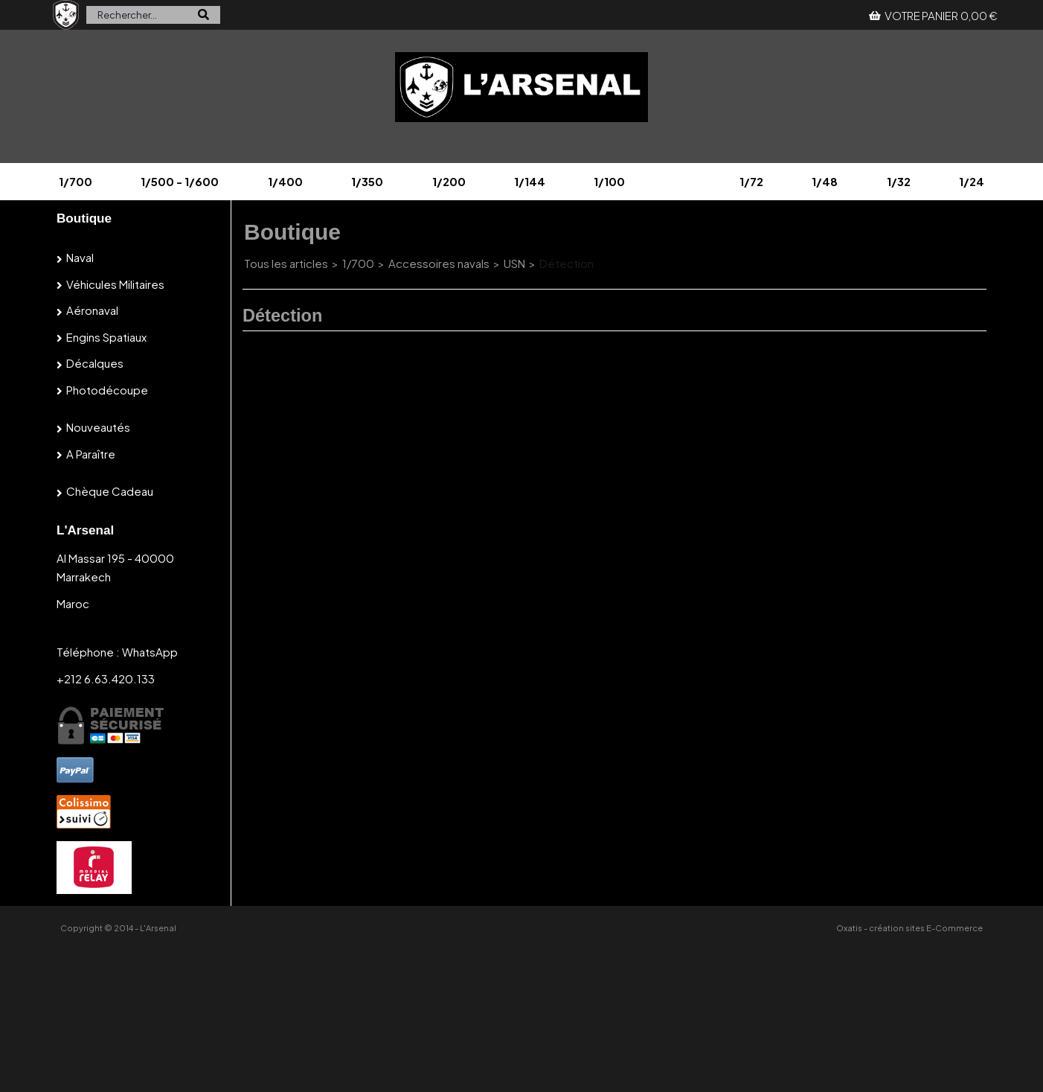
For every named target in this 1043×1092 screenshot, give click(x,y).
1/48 (825, 181)
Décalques (94, 363)
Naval (80, 257)
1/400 (285, 181)
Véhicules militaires (115, 284)
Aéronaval (92, 310)
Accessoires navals (439, 263)
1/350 (367, 181)
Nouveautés (98, 427)
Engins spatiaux (106, 337)
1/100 (609, 181)
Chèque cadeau (109, 491)
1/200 (449, 181)
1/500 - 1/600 (180, 181)
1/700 (75, 181)
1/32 (899, 181)
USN (514, 263)
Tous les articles (286, 263)
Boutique (84, 218)
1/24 (971, 181)
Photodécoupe (107, 390)
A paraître (90, 454)
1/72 (751, 181)
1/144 (529, 181)
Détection (566, 263)
